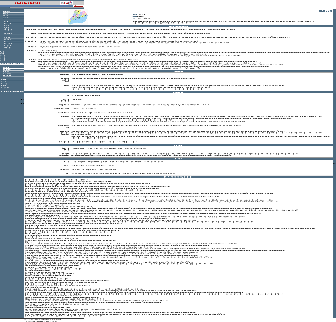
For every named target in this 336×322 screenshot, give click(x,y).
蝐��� (4, 79)
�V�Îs (5, 13)
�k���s (6, 11)
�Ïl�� (3, 82)
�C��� (3, 60)
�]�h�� (7, 37)
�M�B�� (7, 69)
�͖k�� (6, 21)
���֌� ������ (8, 33)
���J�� (7, 42)
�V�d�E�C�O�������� (12, 91)
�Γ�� (2, 56)
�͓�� (2, 52)
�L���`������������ (12, 63)
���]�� (7, 39)
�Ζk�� (3, 54)
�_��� (6, 71)
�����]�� (9, 30)
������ (8, 44)
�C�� (4, 84)
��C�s (5, 15)
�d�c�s (6, 18)
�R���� (8, 24)
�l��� (6, 67)
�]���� (7, 46)
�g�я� (6, 28)
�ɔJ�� (6, 26)
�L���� (4, 58)
